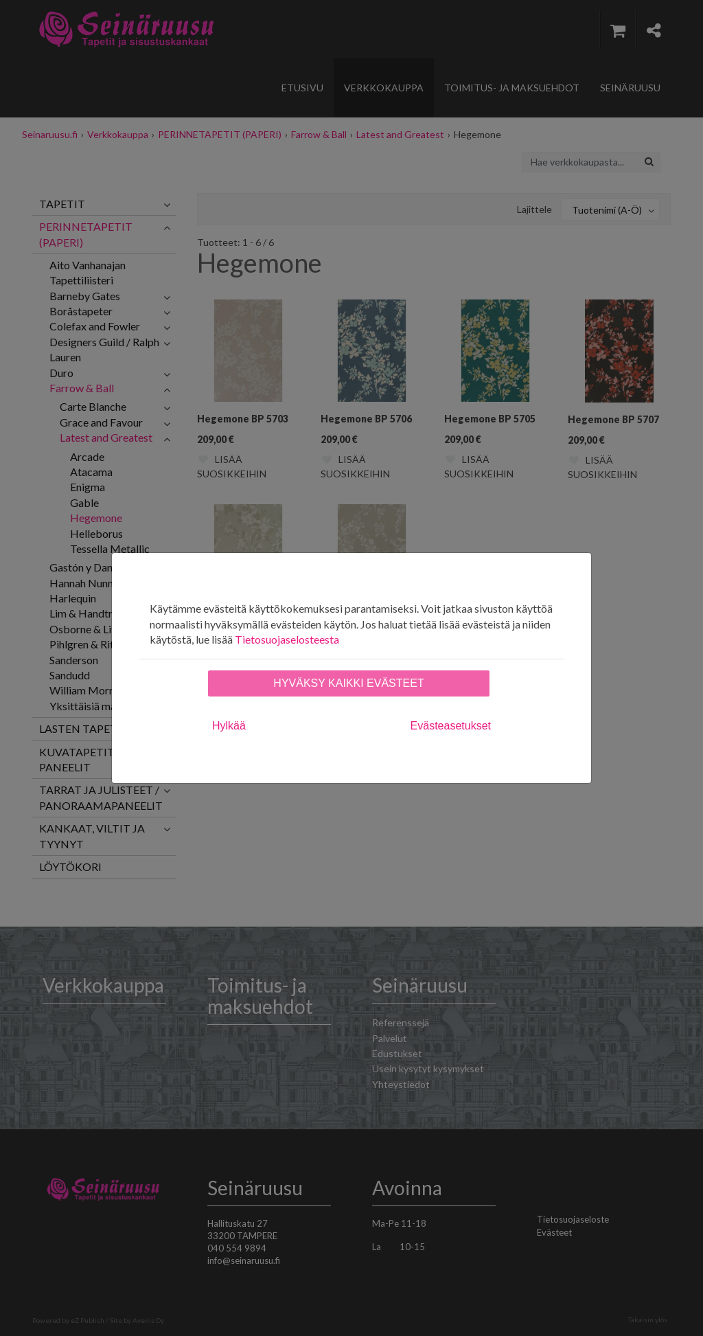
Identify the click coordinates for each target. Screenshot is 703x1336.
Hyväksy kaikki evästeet (348, 683)
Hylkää (229, 726)
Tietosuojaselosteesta (287, 639)
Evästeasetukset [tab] (451, 726)
